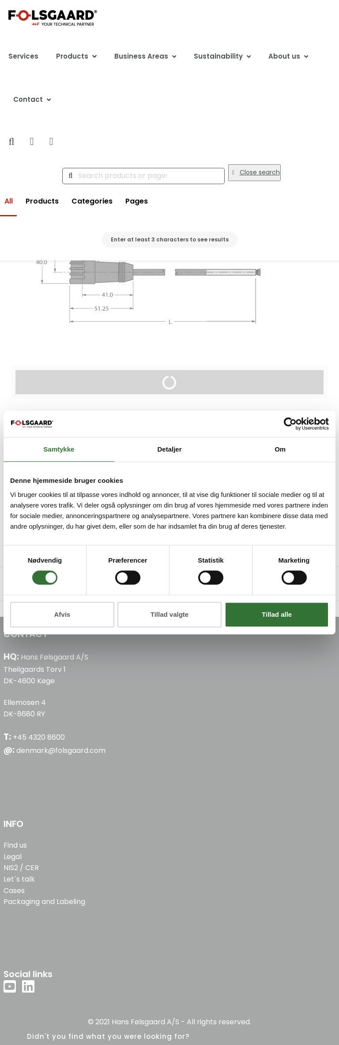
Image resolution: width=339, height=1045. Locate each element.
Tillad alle (277, 614)
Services (23, 56)
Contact (28, 99)
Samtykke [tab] (58, 449)
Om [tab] (280, 449)
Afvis (62, 614)
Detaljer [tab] (169, 449)
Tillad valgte (169, 614)
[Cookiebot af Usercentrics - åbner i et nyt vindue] (290, 423)
